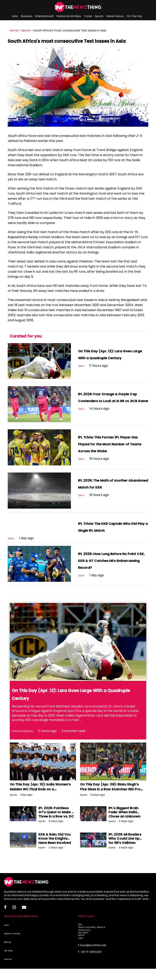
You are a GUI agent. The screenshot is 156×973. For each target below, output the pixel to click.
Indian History (115, 16)
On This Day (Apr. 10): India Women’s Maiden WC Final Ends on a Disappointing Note (41, 796)
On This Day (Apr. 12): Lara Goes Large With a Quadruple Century (112, 357)
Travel (88, 16)
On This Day (134, 16)
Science (8, 966)
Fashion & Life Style (68, 16)
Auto (15, 16)
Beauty (7, 949)
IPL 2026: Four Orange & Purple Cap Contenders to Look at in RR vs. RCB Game (109, 400)
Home (14, 30)
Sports (99, 16)
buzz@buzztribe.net (93, 952)
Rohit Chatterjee (25, 737)
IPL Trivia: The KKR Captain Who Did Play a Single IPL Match (109, 530)
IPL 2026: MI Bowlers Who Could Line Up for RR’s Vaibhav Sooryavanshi (124, 847)
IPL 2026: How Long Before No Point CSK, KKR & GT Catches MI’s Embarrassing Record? (112, 567)
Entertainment (44, 16)
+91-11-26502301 (91, 958)
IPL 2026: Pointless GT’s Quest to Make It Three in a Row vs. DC (56, 819)
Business (26, 16)
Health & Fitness (12, 940)
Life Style (8, 957)
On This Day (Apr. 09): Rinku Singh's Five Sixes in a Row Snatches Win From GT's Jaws (110, 796)
